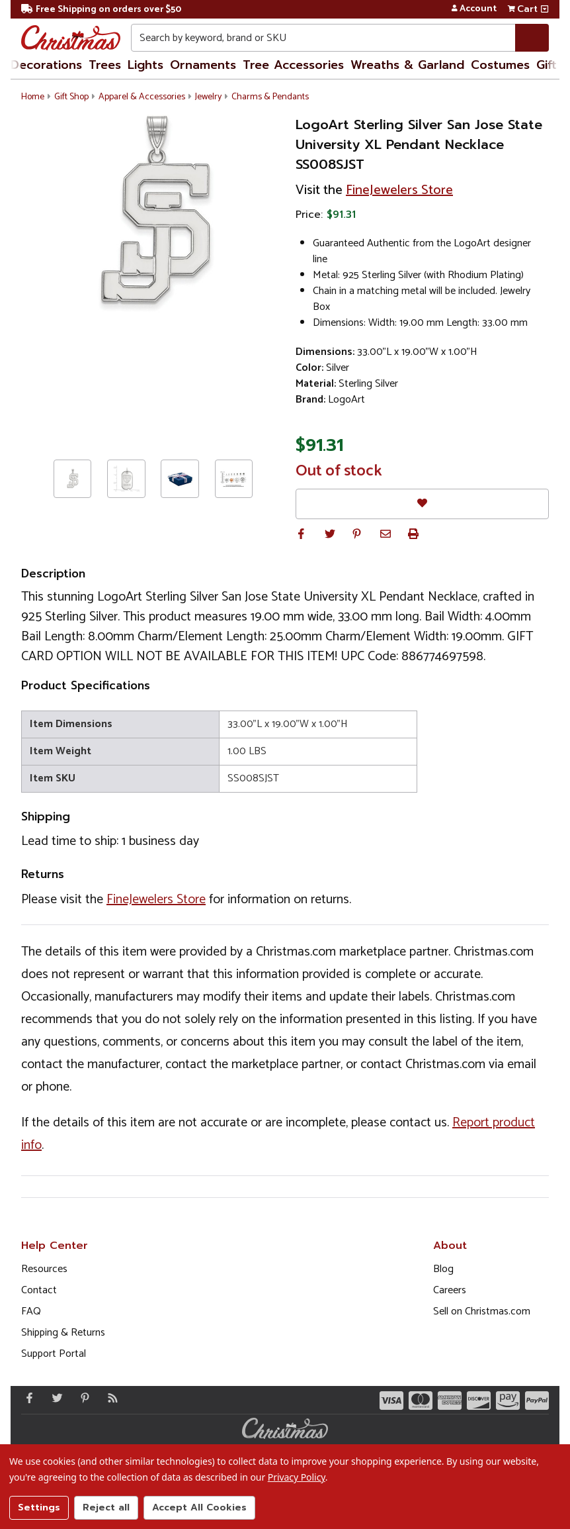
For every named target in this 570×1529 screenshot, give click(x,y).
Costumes (500, 65)
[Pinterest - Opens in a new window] (82, 1398)
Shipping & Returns (63, 1333)
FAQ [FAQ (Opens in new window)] (31, 1311)
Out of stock (339, 471)
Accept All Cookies (199, 1507)
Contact (39, 1290)
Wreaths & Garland (407, 65)
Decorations (46, 65)
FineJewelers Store (399, 190)
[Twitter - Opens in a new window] (54, 1398)
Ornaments (203, 65)
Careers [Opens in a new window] (449, 1290)
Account (473, 9)
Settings (39, 1507)
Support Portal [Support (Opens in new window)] (53, 1354)
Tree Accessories (293, 65)
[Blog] (109, 1398)
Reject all (106, 1507)
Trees (105, 65)
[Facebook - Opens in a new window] (26, 1398)
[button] (301, 533)
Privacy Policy (296, 1477)
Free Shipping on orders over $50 (101, 10)
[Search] (532, 38)
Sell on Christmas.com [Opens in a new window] (481, 1311)
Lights (145, 65)
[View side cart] (544, 9)
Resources (44, 1269)
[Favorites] (422, 503)
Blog (443, 1269)
